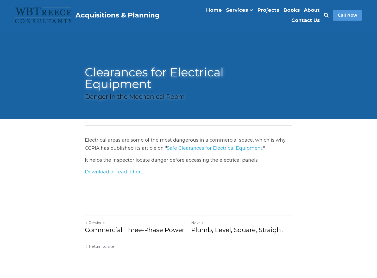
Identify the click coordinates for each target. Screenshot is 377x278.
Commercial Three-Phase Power (134, 230)
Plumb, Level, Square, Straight (237, 230)
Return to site (99, 246)
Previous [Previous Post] (94, 223)
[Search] (326, 15)
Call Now (347, 15)
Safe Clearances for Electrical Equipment (214, 148)
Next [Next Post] (197, 223)
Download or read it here (114, 172)
